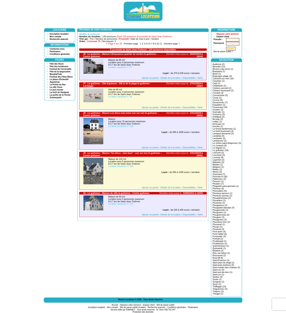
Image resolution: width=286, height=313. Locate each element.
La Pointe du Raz (58, 84)
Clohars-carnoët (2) (222, 88)
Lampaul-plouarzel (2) (223, 133)
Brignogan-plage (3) (222, 76)
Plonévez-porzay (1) (222, 195)
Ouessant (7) (219, 174)
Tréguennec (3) (220, 289)
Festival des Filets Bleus (61, 77)
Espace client (222, 36)
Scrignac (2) (218, 282)
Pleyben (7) (218, 184)
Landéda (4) (218, 136)
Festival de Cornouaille (60, 69)
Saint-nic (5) (218, 270)
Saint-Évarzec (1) (221, 260)
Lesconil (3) (218, 152)
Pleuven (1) (218, 181)
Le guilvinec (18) (221, 150)
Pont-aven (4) (219, 231)
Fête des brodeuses (59, 66)
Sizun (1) (217, 284)
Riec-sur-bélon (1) (221, 253)
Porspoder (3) (219, 236)
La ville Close (56, 87)
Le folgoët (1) (219, 148)
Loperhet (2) (218, 160)
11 (160, 43)
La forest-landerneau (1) (224, 129)
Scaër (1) (217, 279)
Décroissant (109, 41)
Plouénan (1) (219, 203)
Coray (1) (217, 97)
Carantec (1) (219, 81)
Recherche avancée (59, 39)
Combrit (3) (218, 93)
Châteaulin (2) (219, 85)
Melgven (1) (218, 167)
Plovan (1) (217, 227)
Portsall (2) (218, 238)
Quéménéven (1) (221, 246)
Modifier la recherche (89, 34)
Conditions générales (60, 54)
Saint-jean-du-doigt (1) (223, 262)
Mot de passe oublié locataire (133, 307)
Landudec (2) (219, 138)
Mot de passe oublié (166, 305)
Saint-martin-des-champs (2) (226, 267)
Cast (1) (216, 83)
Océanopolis (56, 97)
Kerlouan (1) (219, 124)
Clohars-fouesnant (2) (223, 90)
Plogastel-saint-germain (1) (226, 186)
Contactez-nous (57, 49)
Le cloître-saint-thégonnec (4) (227, 143)
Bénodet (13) (219, 66)
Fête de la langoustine (60, 72)
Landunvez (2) (219, 140)
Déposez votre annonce (227, 34)
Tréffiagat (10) (219, 286)
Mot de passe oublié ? (223, 51)
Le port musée (56, 90)
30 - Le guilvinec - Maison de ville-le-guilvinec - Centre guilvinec (116, 193)
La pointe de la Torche (60, 95)
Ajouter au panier (150, 78)
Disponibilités (189, 78)
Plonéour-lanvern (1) (222, 193)
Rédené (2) (218, 250)
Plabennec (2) (219, 179)
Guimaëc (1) (219, 112)
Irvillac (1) (217, 121)
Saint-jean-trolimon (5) (223, 265)
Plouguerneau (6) (221, 215)
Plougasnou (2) (220, 205)
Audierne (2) (219, 64)
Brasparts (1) (219, 71)
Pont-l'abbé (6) (220, 234)
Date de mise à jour (140, 39)
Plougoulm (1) (219, 212)
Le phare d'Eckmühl (59, 79)
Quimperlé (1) (219, 248)
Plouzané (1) (219, 224)
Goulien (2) (218, 109)
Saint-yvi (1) (218, 274)
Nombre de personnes (106, 39)
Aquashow (55, 82)
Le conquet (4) (220, 145)
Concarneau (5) (220, 95)
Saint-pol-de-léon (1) (222, 272)
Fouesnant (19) (220, 107)
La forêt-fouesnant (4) (223, 131)
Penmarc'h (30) (220, 176)
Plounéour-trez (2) (221, 222)
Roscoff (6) (218, 258)
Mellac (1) (217, 169)
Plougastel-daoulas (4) (223, 207)
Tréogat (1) (218, 293)
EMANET (130, 309)
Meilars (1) (218, 164)
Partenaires (55, 51)
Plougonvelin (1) (220, 210)
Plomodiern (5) (220, 191)
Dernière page (171, 43)
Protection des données (142, 312)
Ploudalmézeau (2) (222, 198)
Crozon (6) (218, 100)
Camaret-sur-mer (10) (223, 78)
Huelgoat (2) (219, 117)
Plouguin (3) (218, 217)
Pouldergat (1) (219, 241)
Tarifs (200, 78)
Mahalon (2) (218, 162)
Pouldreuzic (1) (220, 243)
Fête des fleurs (57, 64)
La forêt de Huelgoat (59, 92)
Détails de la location (170, 78)
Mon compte (55, 36)
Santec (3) (218, 277)
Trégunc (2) (218, 291)
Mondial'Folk (56, 74)
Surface (155, 39)
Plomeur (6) (218, 188)
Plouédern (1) (219, 200)
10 (158, 43)
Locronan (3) (219, 155)
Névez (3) (217, 172)
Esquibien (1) (219, 105)
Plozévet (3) (218, 229)
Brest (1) (217, 74)
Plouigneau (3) (220, 219)
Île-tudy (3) (218, 119)
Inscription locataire (59, 34)
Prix (92, 39)
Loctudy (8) (218, 157)
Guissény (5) (219, 114)
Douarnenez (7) (220, 102)
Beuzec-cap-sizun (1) (223, 69)
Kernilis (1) (218, 126)
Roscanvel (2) (219, 255)
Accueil (115, 305)
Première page (131, 43)
